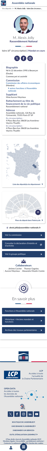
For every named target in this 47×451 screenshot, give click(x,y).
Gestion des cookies (36, 437)
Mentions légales (9, 435)
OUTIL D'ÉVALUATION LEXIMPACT (23, 428)
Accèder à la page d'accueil (3, 3)
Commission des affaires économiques (23, 83)
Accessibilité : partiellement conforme (29, 435)
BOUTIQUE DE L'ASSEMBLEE (23, 415)
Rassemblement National (23, 41)
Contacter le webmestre (12, 437)
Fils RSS (25, 437)
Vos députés (6, 8)
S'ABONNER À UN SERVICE (23, 424)
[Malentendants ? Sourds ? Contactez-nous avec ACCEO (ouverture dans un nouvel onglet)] (22, 400)
